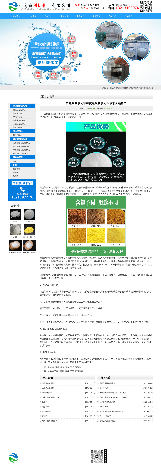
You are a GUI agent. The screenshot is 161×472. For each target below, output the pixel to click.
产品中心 (48, 16)
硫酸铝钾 (16, 169)
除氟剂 (15, 161)
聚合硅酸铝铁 (18, 127)
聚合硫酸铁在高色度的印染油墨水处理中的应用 (65, 371)
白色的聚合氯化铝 (89, 114)
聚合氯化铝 (49, 114)
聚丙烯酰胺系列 (20, 139)
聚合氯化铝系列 (20, 106)
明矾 (15, 165)
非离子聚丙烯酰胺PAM (21, 150)
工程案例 (80, 16)
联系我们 (128, 16)
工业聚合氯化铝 (19, 124)
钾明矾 (15, 173)
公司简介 (32, 16)
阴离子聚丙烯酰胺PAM (21, 146)
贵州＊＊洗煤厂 (105, 416)
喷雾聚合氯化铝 (19, 120)
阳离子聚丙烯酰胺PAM (21, 143)
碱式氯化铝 (17, 117)
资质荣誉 (96, 16)
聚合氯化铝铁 (18, 113)
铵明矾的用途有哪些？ (108, 421)
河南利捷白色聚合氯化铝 (86, 342)
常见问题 (64, 16)
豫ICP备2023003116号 (97, 470)
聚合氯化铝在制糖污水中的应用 (111, 411)
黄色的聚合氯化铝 (108, 114)
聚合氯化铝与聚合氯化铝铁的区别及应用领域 (64, 367)
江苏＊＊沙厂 (105, 388)
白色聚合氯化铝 (19, 110)
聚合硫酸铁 (18, 131)
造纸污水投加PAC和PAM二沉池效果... (114, 397)
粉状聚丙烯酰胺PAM (20, 153)
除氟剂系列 (18, 157)
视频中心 (112, 16)
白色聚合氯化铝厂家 (107, 402)
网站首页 (16, 16)
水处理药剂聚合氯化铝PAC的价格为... (114, 393)
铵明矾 (15, 176)
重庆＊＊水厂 (105, 407)
